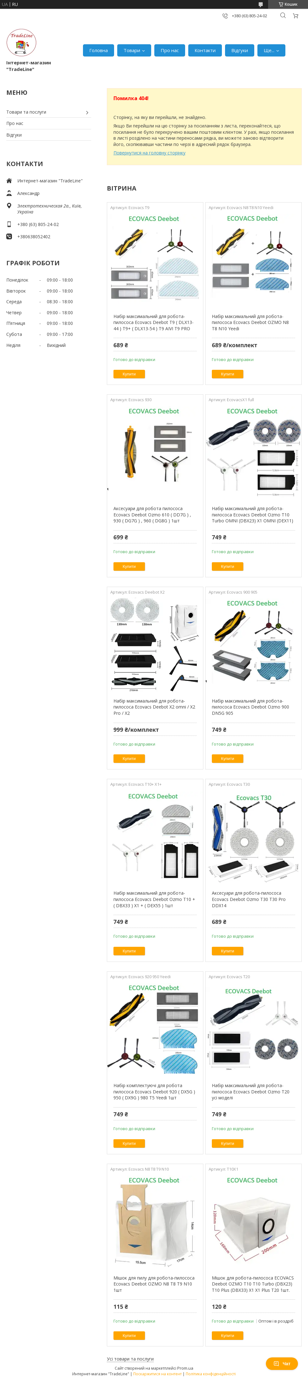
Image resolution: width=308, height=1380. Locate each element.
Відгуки (239, 50)
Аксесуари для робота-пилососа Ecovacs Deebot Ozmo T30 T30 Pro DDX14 (249, 899)
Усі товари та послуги (130, 1359)
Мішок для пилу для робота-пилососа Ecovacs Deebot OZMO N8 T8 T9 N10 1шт (154, 1284)
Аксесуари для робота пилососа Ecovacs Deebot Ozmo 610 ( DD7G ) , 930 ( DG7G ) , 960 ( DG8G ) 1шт (152, 514)
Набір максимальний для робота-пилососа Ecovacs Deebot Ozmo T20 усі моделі (250, 1091)
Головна (98, 50)
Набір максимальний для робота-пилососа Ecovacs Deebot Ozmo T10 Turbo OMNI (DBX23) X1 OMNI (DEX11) (252, 514)
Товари (132, 50)
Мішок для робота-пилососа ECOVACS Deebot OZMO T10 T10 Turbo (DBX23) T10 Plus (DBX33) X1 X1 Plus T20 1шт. (253, 1284)
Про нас (170, 50)
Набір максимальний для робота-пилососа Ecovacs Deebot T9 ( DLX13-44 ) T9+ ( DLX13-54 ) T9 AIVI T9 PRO (153, 322)
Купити (129, 374)
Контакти (205, 50)
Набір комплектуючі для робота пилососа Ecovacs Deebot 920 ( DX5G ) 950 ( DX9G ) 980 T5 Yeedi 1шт (154, 1091)
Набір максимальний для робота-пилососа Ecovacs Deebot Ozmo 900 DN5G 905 (250, 707)
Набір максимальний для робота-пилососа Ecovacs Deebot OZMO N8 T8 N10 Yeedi (250, 322)
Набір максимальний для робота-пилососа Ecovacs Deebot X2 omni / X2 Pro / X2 (154, 707)
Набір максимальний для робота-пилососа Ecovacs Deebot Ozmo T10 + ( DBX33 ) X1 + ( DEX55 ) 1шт (154, 899)
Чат (281, 1364)
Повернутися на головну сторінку (149, 153)
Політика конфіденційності (211, 1374)
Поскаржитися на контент (157, 1374)
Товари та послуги (26, 112)
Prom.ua (185, 1368)
